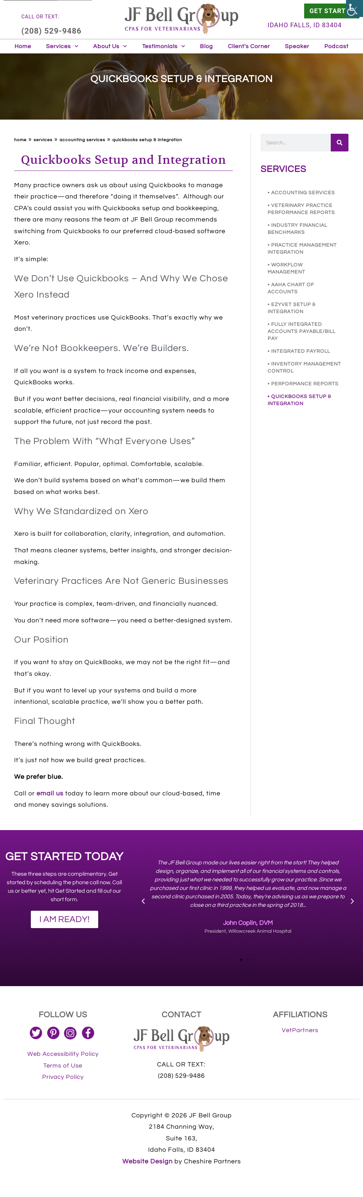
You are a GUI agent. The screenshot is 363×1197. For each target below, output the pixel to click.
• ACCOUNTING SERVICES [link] (301, 192)
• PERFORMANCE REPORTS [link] (303, 383)
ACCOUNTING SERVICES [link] (82, 140)
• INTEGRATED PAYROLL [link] (299, 351)
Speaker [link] (297, 46)
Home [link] (23, 46)
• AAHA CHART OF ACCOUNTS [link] (291, 288)
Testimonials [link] (163, 46)
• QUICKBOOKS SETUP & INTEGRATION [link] (299, 400)
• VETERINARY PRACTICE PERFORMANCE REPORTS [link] (301, 209)
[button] (143, 901)
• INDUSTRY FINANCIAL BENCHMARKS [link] (297, 229)
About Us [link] (110, 46)
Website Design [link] (147, 1161)
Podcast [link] (336, 46)
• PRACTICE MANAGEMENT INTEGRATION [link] (302, 249)
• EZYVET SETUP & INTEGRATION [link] (291, 308)
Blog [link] (206, 46)
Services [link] (62, 46)
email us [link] (50, 793)
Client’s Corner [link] (249, 46)
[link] (354, 8)
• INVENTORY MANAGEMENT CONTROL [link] (304, 368)
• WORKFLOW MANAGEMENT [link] (286, 269)
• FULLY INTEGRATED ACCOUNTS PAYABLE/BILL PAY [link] (301, 331)
